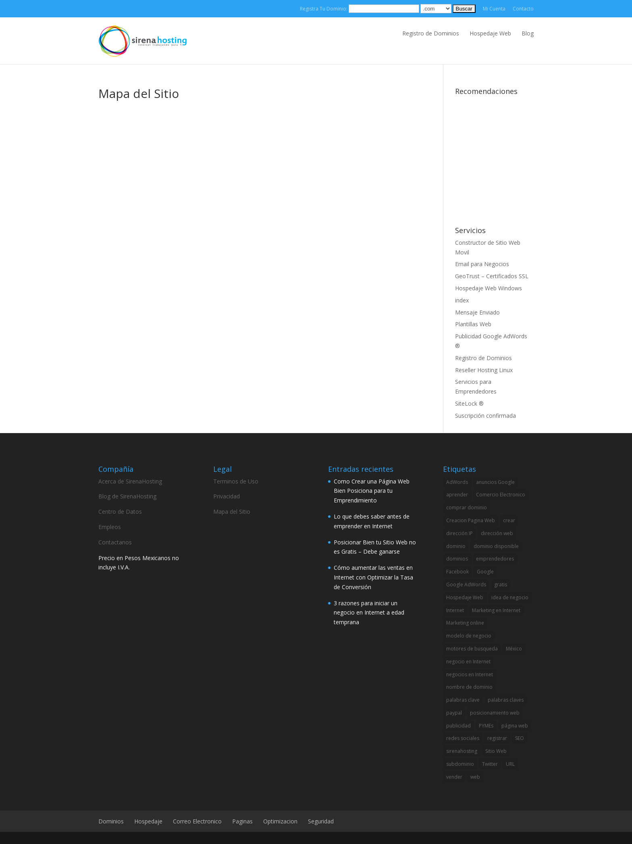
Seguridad (321, 821)
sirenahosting (461, 751)
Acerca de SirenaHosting (130, 481)
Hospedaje (148, 821)
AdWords (457, 482)
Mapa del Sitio (231, 511)
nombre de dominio (469, 687)
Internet (455, 610)
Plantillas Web (473, 324)
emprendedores (495, 558)
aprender (457, 494)
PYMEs (486, 725)
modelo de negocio (468, 635)
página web (514, 725)
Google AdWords (466, 584)
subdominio (460, 764)
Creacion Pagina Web (470, 520)
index (462, 300)
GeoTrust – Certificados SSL (491, 276)
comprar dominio (466, 507)
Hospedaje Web (490, 33)
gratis (500, 584)
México (514, 648)
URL (510, 764)
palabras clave (463, 699)
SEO (519, 738)
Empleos (109, 527)
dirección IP (459, 533)
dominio (456, 546)
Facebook (457, 571)
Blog (528, 33)
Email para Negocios (482, 264)
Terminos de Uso (235, 481)
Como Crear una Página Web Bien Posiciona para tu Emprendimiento (372, 490)
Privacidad (226, 496)
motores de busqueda (472, 648)
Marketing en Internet (496, 610)
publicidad (458, 725)
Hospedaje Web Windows (488, 288)
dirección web (497, 533)
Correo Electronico (197, 821)
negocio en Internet (468, 661)
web (475, 776)
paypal (454, 712)
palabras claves (506, 699)
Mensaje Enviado (477, 312)
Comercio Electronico (500, 494)
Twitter (490, 764)
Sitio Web (496, 751)
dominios (457, 558)
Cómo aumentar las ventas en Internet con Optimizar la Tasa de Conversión (373, 577)
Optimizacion (280, 821)
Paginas (242, 821)
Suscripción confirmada (485, 415)
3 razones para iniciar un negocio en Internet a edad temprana (369, 612)
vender (454, 776)
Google (485, 571)
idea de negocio (509, 597)
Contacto (523, 8)
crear (509, 520)
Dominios (111, 821)
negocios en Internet (469, 674)
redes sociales (462, 738)
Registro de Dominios (430, 33)
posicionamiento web (495, 712)
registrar (497, 738)
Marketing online (465, 622)
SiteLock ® (469, 403)
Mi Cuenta (494, 8)
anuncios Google (495, 482)
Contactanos (115, 542)
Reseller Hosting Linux (484, 370)
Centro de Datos (120, 511)
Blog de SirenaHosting (127, 496)
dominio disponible (496, 546)
